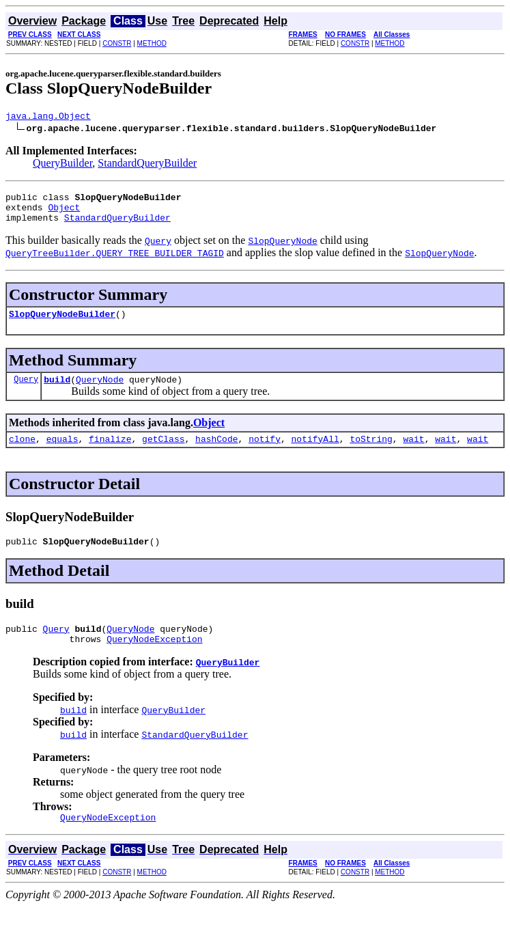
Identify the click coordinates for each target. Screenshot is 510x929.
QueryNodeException (154, 659)
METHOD (152, 43)
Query (26, 391)
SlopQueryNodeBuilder (62, 324)
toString (371, 453)
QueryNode (100, 391)
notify (265, 453)
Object (64, 213)
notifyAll (315, 453)
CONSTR (116, 43)
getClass (163, 453)
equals (62, 453)
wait (413, 453)
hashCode (216, 453)
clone (22, 453)
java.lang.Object (48, 117)
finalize (110, 453)
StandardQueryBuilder (147, 165)
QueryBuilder (62, 165)
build (57, 391)
